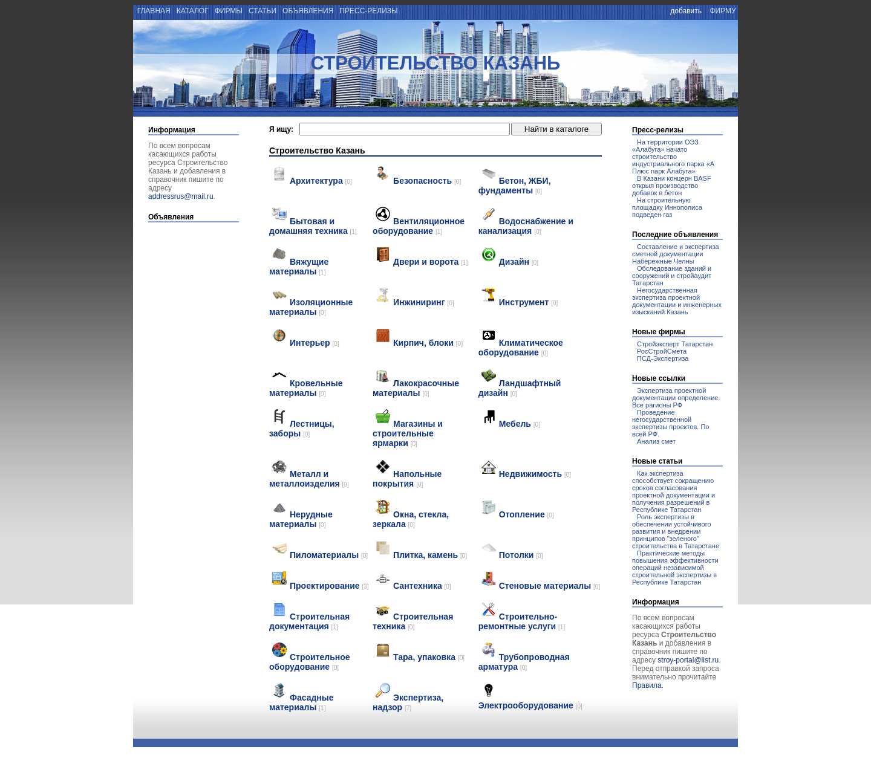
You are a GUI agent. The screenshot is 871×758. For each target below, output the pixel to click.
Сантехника (422, 586)
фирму (723, 11)
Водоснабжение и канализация (525, 226)
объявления (308, 11)
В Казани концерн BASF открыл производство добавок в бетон (671, 185)
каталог (192, 11)
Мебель (519, 424)
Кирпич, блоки (428, 343)
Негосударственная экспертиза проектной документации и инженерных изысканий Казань (677, 301)
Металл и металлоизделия (309, 478)
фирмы (228, 11)
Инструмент (528, 302)
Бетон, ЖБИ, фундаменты (514, 185)
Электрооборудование (530, 705)
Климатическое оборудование (520, 347)
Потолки (521, 555)
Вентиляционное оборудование (419, 226)
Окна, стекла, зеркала (411, 519)
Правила (647, 685)
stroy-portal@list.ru (688, 660)
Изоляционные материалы (311, 307)
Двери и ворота (430, 262)
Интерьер (314, 343)
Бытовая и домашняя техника (313, 226)
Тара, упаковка (429, 657)
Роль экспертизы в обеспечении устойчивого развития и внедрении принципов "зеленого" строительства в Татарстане (675, 531)
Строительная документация (309, 621)
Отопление (526, 514)
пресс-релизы (369, 11)
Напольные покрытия (407, 478)
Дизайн (518, 262)
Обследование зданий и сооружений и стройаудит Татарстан (671, 276)
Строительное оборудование (309, 662)
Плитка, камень (430, 555)
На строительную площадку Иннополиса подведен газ (667, 207)
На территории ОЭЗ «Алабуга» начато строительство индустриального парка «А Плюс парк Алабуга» (673, 156)
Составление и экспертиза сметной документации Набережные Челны (675, 254)
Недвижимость (535, 474)
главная (152, 11)
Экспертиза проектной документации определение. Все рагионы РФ (676, 398)
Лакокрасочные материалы (416, 388)
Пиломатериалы (329, 555)
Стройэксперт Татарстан (675, 344)
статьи (263, 11)
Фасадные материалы (301, 702)
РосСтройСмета (662, 351)
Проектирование (329, 586)
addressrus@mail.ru (181, 196)
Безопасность (427, 181)
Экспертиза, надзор (408, 702)
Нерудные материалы (301, 519)
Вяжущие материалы (298, 266)
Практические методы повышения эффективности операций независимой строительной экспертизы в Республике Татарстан (675, 567)
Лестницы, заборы (301, 428)
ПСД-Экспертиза (662, 358)
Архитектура (321, 181)
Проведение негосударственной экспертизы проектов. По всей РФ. (670, 423)
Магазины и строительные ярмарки (408, 433)
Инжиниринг (423, 302)
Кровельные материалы (306, 388)
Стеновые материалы (549, 586)
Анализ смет (656, 441)
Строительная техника (413, 621)
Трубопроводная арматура (524, 662)
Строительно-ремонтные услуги (521, 621)
